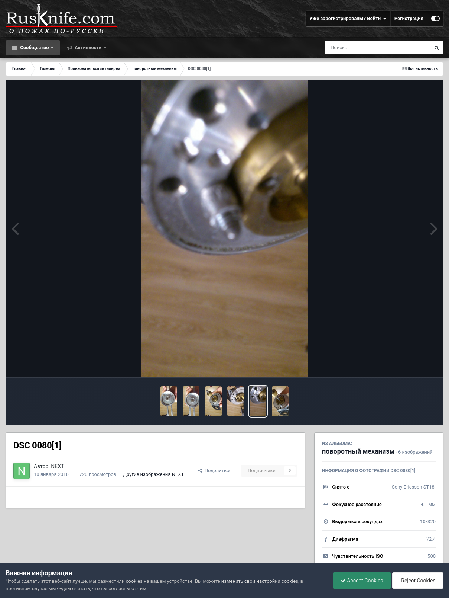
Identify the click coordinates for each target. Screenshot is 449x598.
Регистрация (408, 18)
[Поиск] (364, 47)
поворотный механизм (358, 451)
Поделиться (215, 470)
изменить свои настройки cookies (259, 581)
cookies (134, 581)
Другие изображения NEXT (153, 474)
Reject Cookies (418, 580)
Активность (88, 47)
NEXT (57, 466)
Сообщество (34, 47)
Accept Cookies (362, 580)
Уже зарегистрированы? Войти (348, 18)
